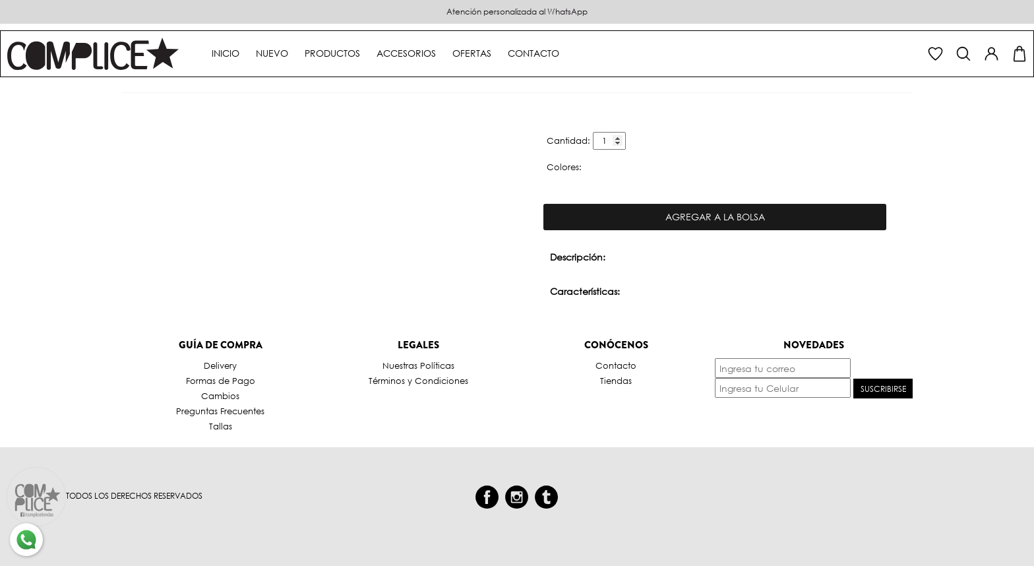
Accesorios (406, 53)
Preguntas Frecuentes (220, 411)
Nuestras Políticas (418, 365)
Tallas (220, 426)
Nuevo (272, 53)
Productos (332, 53)
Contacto (533, 53)
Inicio (225, 53)
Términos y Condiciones (418, 381)
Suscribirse (883, 388)
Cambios (220, 396)
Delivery (220, 365)
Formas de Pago (220, 381)
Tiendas (616, 381)
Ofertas (471, 53)
